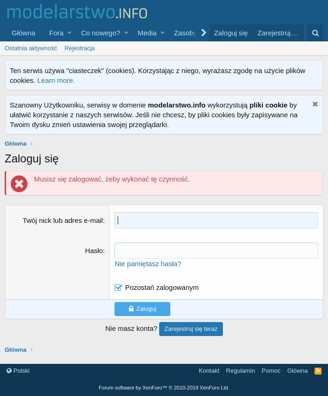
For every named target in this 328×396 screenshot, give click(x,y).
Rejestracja (80, 48)
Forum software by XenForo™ (164, 387)
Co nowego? (100, 33)
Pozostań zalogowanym (162, 287)
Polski (18, 370)
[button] (69, 32)
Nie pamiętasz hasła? (147, 264)
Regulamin (240, 370)
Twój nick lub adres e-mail (63, 220)
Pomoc (270, 370)
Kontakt (209, 370)
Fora (56, 33)
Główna (23, 33)
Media (147, 33)
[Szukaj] (315, 32)
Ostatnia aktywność (31, 48)
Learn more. (56, 80)
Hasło (94, 251)
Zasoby (185, 33)
